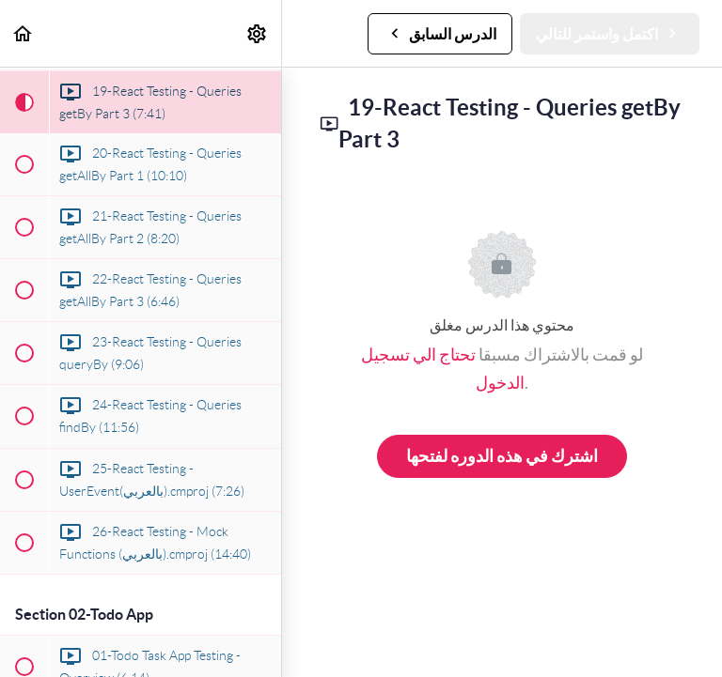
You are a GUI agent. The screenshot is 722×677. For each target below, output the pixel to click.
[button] (23, 33)
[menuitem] (257, 33)
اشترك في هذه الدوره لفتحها (502, 456)
